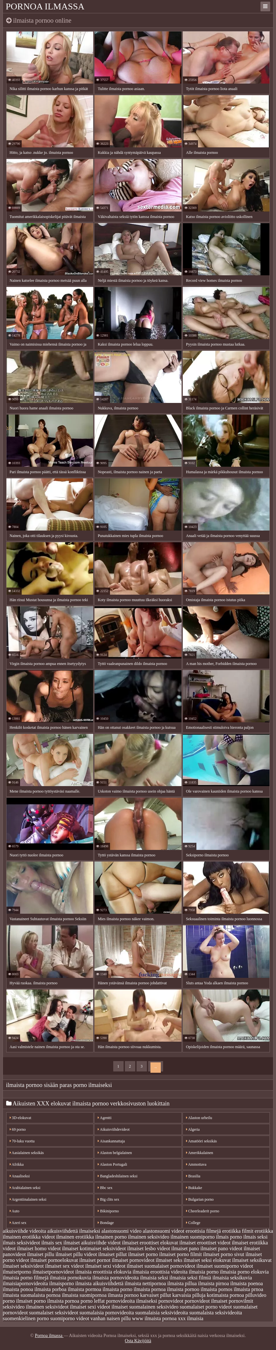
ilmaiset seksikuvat (251, 1260)
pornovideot (170, 1301)
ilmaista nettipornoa (145, 1283)
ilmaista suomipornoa (84, 1295)
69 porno (18, 1129)
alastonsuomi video (121, 1231)
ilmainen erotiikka (75, 1237)
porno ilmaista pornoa (56, 1301)
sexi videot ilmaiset (108, 1307)
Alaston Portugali (112, 1164)
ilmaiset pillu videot (76, 1254)
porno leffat (93, 1301)
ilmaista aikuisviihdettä (99, 1283)
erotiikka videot (38, 1237)
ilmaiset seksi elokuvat (207, 1260)
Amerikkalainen (199, 1152)
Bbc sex (105, 1187)
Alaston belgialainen (115, 1152)
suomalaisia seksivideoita (161, 1312)
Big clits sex (108, 1199)
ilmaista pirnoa (213, 1283)
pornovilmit (241, 1301)
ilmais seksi (255, 1237)
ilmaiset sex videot (64, 1266)
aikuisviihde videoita (24, 1231)
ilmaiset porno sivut (223, 1254)
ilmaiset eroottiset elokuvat (150, 1242)
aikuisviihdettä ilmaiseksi (73, 1231)
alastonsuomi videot (163, 1231)
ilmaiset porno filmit (180, 1254)
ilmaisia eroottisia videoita (160, 1272)
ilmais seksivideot (21, 1242)
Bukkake (194, 1187)
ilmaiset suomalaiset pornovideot (161, 1266)
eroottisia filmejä (203, 1231)
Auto (14, 1211)
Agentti (104, 1117)
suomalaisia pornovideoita (106, 1312)
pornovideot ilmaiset (206, 1301)
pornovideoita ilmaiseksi (131, 1301)
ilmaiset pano (185, 1248)
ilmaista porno (117, 1289)
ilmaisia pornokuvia (70, 1277)
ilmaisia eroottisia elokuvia (103, 1272)
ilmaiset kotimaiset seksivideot (94, 1248)
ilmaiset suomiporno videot (224, 1266)
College (193, 1222)
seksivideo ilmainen (23, 1307)
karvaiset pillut (155, 1295)
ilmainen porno (111, 1237)
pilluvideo (255, 1295)
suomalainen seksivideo (153, 1307)
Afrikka (17, 1164)
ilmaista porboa (50, 1289)
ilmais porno (229, 1237)
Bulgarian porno (200, 1199)
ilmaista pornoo (183, 1289)
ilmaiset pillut (112, 1254)
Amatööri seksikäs (201, 1141)
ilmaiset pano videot (221, 1248)
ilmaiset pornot (94, 1260)
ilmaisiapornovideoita (25, 1283)
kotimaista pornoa (225, 1295)
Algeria (193, 1129)
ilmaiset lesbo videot (148, 1248)
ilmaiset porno (143, 1254)
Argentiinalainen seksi (28, 1199)
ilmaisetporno (17, 1272)
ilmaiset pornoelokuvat (54, 1260)
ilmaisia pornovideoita (115, 1277)
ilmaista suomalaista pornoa (32, 1295)
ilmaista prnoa (248, 1289)
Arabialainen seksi (25, 1187)
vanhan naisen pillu (111, 1318)
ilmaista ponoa (18, 1289)
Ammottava (196, 1164)
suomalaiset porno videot (206, 1307)
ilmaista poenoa (246, 1283)
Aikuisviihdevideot (113, 1129)
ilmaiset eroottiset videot (204, 1242)
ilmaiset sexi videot (105, 1266)
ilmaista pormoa (84, 1289)
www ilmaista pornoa (154, 1318)
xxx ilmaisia (191, 1318)
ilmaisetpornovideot (53, 1272)
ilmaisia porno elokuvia (244, 1272)
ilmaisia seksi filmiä (190, 1277)
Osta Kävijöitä (138, 1340)
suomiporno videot (69, 1318)
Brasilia (193, 1176)
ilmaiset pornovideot (133, 1260)
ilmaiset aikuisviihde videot (92, 1242)
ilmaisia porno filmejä (26, 1277)
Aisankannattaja (111, 1141)
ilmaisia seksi (154, 1277)
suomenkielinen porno (26, 1318)
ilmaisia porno (204, 1272)
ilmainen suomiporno (193, 1237)
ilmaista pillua (182, 1283)
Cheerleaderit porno (202, 1211)
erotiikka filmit (237, 1231)
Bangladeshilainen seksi (118, 1176)
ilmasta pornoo (123, 1295)
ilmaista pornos (216, 1289)
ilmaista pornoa (150, 1289)
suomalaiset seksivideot (53, 1312)
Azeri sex (18, 1222)
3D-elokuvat (20, 1117)
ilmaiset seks (169, 1260)
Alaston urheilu (199, 1117)
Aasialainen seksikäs (27, 1152)
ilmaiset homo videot (39, 1248)
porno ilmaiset (18, 1301)
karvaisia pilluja (188, 1295)
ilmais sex (51, 1242)
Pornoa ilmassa (45, 6)
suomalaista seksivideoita (215, 1312)
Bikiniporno (108, 1211)
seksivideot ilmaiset (65, 1307)
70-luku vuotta (22, 1141)
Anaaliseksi (20, 1176)
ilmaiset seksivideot (23, 1266)
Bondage (106, 1222)
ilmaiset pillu (40, 1254)
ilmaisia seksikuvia (232, 1277)
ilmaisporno (61, 1283)
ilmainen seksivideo (149, 1237)
